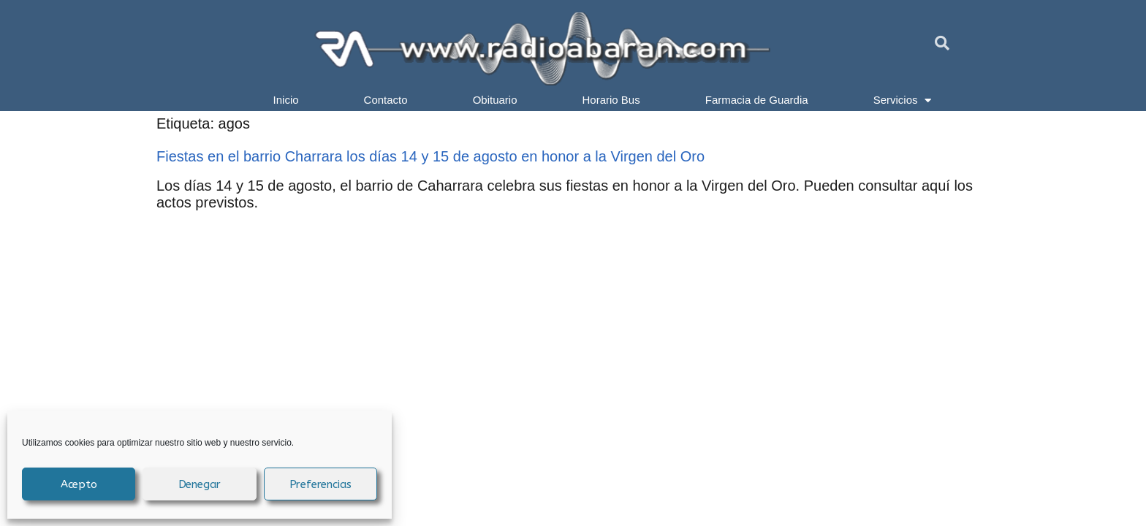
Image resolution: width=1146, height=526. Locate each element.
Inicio (286, 100)
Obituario (495, 100)
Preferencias (320, 484)
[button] (942, 43)
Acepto (79, 484)
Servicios (902, 100)
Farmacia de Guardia (756, 100)
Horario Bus (611, 100)
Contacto (386, 100)
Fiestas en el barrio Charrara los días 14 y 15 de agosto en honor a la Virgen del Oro (430, 156)
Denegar (199, 484)
